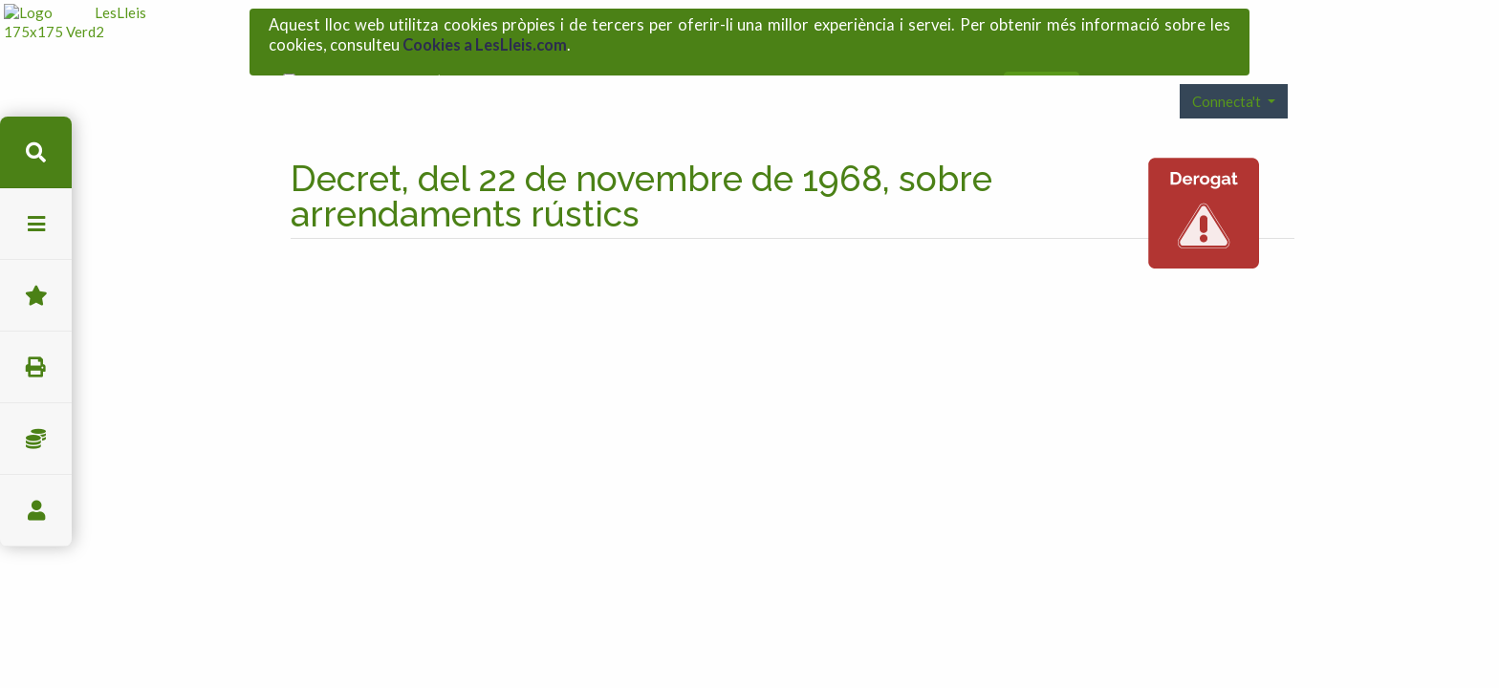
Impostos (36, 439)
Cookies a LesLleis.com (484, 40)
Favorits (36, 296)
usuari (36, 511)
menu (36, 224)
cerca (36, 152)
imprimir (36, 367)
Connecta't (1228, 70)
